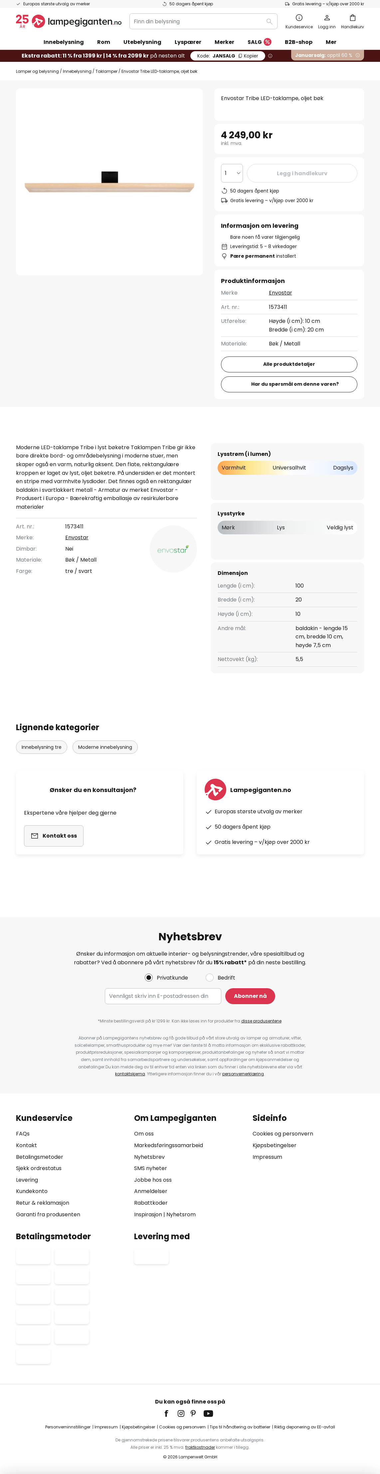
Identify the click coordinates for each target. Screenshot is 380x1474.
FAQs (23, 1134)
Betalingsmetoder (39, 1157)
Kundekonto (32, 1191)
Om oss (144, 1134)
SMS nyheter (150, 1168)
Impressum (267, 1157)
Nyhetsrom (181, 1214)
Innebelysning (77, 71)
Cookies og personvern (283, 1134)
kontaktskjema (130, 1074)
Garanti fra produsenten (48, 1214)
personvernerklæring (243, 1074)
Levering (27, 1180)
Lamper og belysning (37, 71)
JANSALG (227, 56)
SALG (260, 42)
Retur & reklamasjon (42, 1203)
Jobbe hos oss (153, 1180)
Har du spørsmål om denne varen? (295, 384)
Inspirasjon (148, 1214)
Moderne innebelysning (105, 759)
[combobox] (203, 21)
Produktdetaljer (125, 442)
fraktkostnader (200, 1447)
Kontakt (26, 1145)
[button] (188, 103)
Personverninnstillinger (68, 1427)
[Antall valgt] (232, 173)
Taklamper (106, 71)
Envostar (280, 293)
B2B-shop (298, 42)
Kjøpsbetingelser (274, 1145)
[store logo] (68, 21)
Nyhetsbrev (149, 1157)
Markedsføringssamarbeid (168, 1145)
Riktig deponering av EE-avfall (304, 1427)
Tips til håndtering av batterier (240, 1427)
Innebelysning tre (42, 759)
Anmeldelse (193, 442)
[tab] (49, 443)
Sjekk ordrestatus (39, 1168)
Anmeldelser (150, 1191)
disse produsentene (261, 1021)
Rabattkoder (151, 1203)
